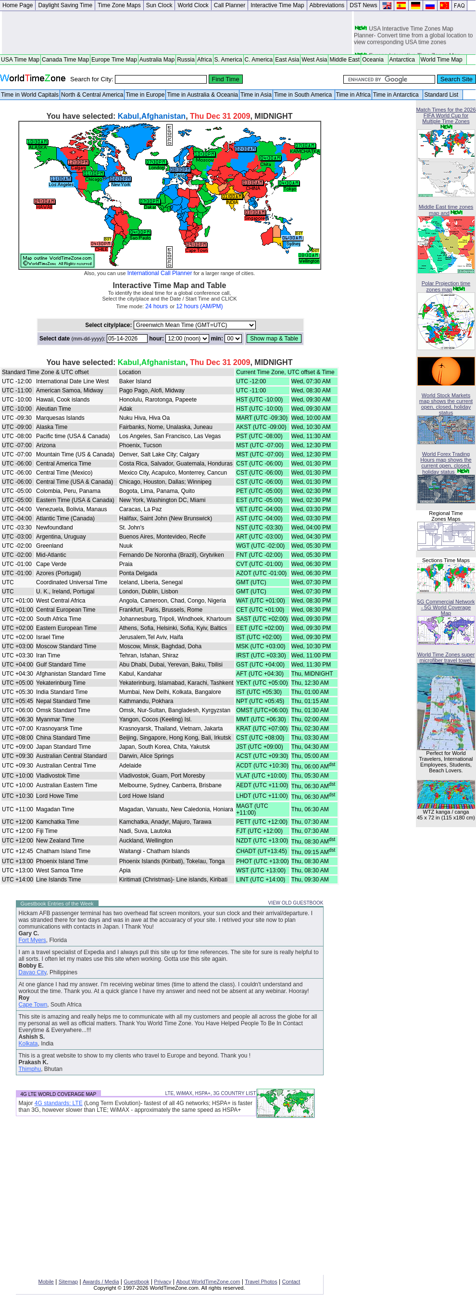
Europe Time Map (114, 59)
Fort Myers (32, 940)
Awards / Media (101, 1281)
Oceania (374, 59)
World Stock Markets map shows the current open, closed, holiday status (446, 403)
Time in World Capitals (30, 94)
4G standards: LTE (59, 1103)
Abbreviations (327, 5)
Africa (204, 59)
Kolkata (28, 1043)
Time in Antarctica (397, 94)
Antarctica (403, 59)
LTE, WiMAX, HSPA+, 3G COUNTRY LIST (210, 1093)
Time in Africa (353, 94)
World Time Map (443, 59)
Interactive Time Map (277, 5)
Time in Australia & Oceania (202, 94)
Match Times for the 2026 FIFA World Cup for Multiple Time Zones (446, 115)
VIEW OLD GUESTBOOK (295, 903)
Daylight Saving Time (65, 5)
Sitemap (68, 1281)
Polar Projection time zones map (446, 286)
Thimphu (30, 1069)
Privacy (162, 1281)
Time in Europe (144, 94)
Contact (291, 1281)
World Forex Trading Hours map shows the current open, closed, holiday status (445, 463)
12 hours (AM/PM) (199, 306)
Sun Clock (159, 5)
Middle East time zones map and (446, 210)
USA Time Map (20, 59)
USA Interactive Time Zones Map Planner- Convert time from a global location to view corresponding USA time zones (413, 38)
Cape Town (33, 1004)
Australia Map (157, 59)
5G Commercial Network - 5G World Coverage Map (446, 607)
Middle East (344, 59)
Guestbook (136, 1281)
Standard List (442, 94)
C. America (259, 59)
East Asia (287, 59)
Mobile (46, 1281)
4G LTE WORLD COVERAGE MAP (59, 1094)
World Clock (192, 5)
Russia (186, 59)
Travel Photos (261, 1281)
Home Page (17, 5)
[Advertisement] (177, 32)
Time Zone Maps (119, 5)
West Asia (314, 59)
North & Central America (92, 94)
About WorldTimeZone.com (208, 1281)
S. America (228, 59)
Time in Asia (256, 94)
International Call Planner (159, 273)
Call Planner (229, 5)
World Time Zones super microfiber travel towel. (446, 657)
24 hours (156, 306)
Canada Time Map (65, 59)
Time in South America (304, 94)
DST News (363, 5)
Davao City (33, 972)
